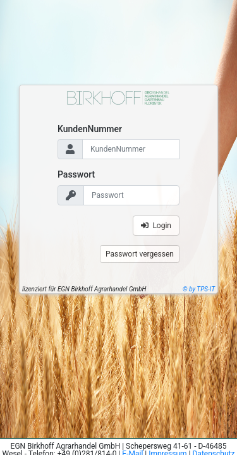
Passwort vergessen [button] (140, 254)
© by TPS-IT (199, 289)
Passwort (76, 174)
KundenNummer (90, 129)
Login (156, 225)
